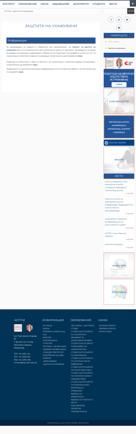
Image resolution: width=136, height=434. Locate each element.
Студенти (110, 4)
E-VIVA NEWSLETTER (119, 110)
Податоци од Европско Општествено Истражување (119, 85)
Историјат (47, 334)
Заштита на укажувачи (116, 56)
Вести (6, 12)
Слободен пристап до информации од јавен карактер (53, 363)
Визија (46, 337)
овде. (35, 73)
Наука (56, 4)
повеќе (119, 93)
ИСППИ (7, 19)
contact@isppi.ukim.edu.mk (25, 371)
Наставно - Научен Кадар (54, 355)
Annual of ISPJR (119, 274)
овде (80, 64)
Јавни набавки (113, 50)
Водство (47, 346)
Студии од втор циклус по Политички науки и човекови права (82, 384)
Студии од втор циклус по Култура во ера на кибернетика (82, 369)
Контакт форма (115, 151)
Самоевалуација (78, 420)
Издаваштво (72, 4)
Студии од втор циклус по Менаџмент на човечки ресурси (82, 355)
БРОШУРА (119, 168)
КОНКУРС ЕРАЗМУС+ (114, 253)
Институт (19, 4)
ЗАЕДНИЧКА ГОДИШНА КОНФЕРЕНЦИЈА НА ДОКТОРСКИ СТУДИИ (116, 230)
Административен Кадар (54, 358)
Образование (38, 4)
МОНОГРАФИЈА (119, 301)
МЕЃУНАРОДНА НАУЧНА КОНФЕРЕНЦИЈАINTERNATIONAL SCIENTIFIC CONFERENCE (119, 135)
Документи (93, 4)
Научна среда (105, 340)
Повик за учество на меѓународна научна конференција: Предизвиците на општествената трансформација (119, 213)
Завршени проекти (107, 337)
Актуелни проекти (107, 334)
